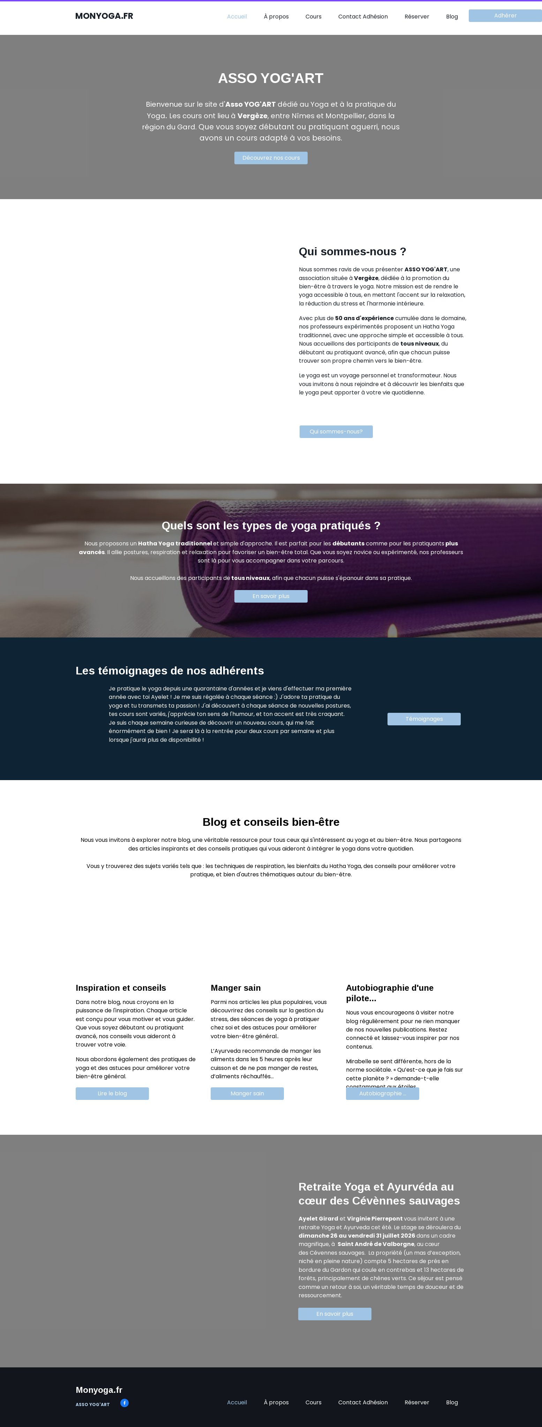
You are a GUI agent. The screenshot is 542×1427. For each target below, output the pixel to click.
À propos (276, 17)
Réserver (417, 17)
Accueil (237, 17)
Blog (452, 17)
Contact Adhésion (363, 17)
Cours (314, 17)
